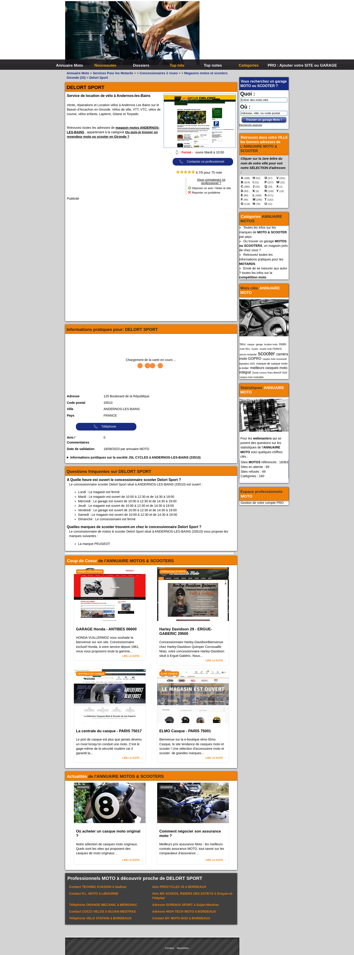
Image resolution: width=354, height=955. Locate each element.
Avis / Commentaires (78, 440)
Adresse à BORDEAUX (184, 911)
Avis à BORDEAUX (179, 887)
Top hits (177, 65)
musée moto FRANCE (271, 349)
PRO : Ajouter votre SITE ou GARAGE (285, 65)
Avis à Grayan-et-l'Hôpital (192, 896)
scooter (266, 353)
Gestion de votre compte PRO (262, 503)
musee (254, 349)
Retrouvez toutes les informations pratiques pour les (261, 259)
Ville (70, 409)
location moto (271, 344)
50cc (243, 344)
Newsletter (183, 948)
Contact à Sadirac (98, 887)
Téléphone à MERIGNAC (103, 905)
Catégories (249, 65)
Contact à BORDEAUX (181, 918)
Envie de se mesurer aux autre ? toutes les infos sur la (263, 273)
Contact (169, 948)
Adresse (73, 396)
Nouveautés (105, 65)
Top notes (213, 65)
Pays (71, 415)
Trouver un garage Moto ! (264, 119)
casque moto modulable (252, 377)
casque (251, 344)
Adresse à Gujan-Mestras (185, 905)
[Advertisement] (244, 33)
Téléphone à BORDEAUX (100, 918)
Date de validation (80, 449)
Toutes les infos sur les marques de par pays (263, 232)
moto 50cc (245, 349)
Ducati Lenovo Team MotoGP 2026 (269, 373)
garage (259, 344)
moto (282, 344)
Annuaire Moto (69, 65)
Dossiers (141, 65)
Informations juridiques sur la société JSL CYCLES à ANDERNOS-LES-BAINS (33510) (135, 457)
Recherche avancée (250, 125)
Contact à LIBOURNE (93, 893)
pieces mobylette (248, 354)
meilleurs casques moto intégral (263, 370)
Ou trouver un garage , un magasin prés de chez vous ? (263, 245)
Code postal (76, 402)
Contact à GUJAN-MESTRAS (102, 911)
